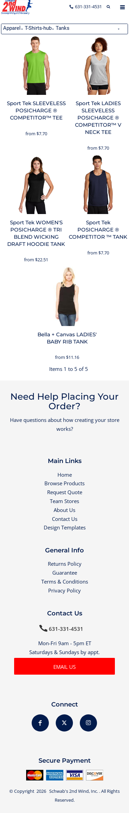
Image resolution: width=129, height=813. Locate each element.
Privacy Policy (64, 590)
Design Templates (65, 527)
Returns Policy (65, 563)
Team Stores (64, 501)
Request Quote (64, 492)
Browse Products (64, 483)
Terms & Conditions (64, 581)
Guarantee (64, 572)
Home (64, 474)
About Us (64, 509)
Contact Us (64, 518)
